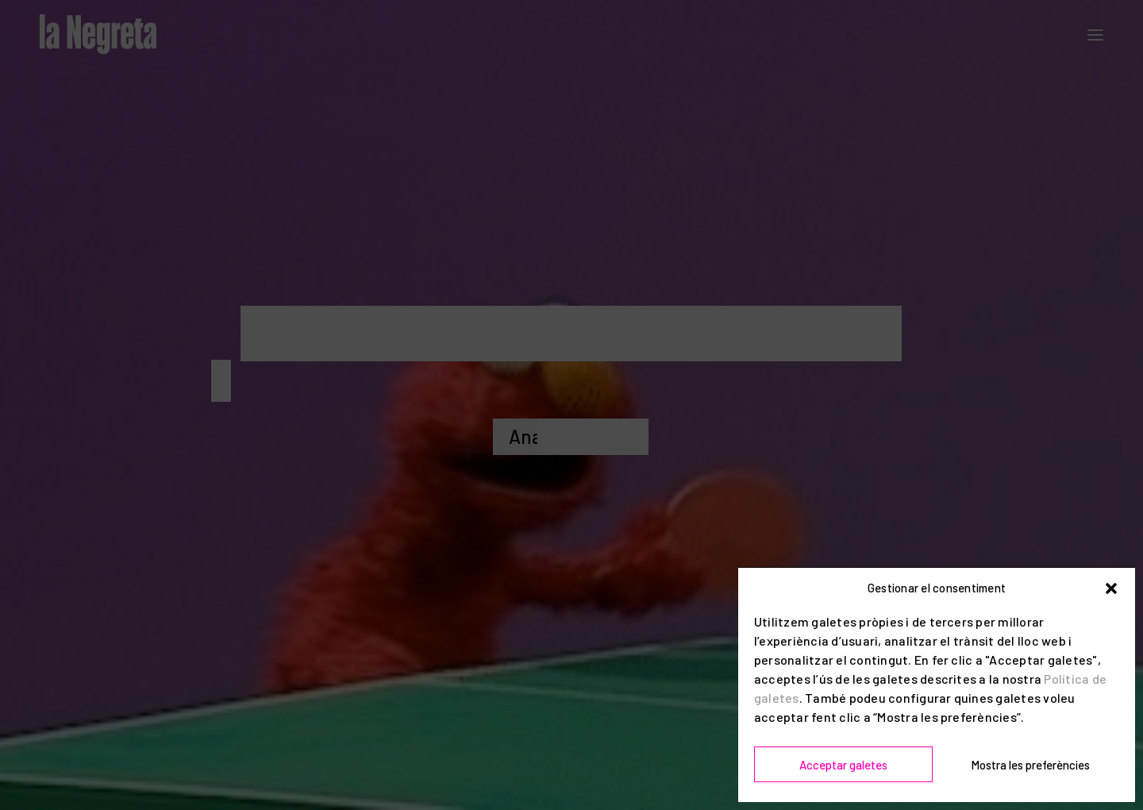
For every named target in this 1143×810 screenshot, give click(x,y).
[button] (1111, 588)
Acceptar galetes (843, 765)
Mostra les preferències (1030, 765)
